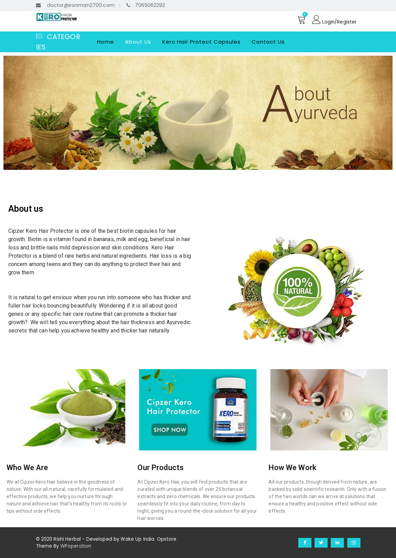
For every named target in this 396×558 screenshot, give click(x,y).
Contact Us (268, 41)
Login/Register (334, 19)
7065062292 (145, 5)
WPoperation (75, 545)
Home (105, 41)
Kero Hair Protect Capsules (201, 41)
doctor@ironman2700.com (75, 5)
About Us (138, 41)
